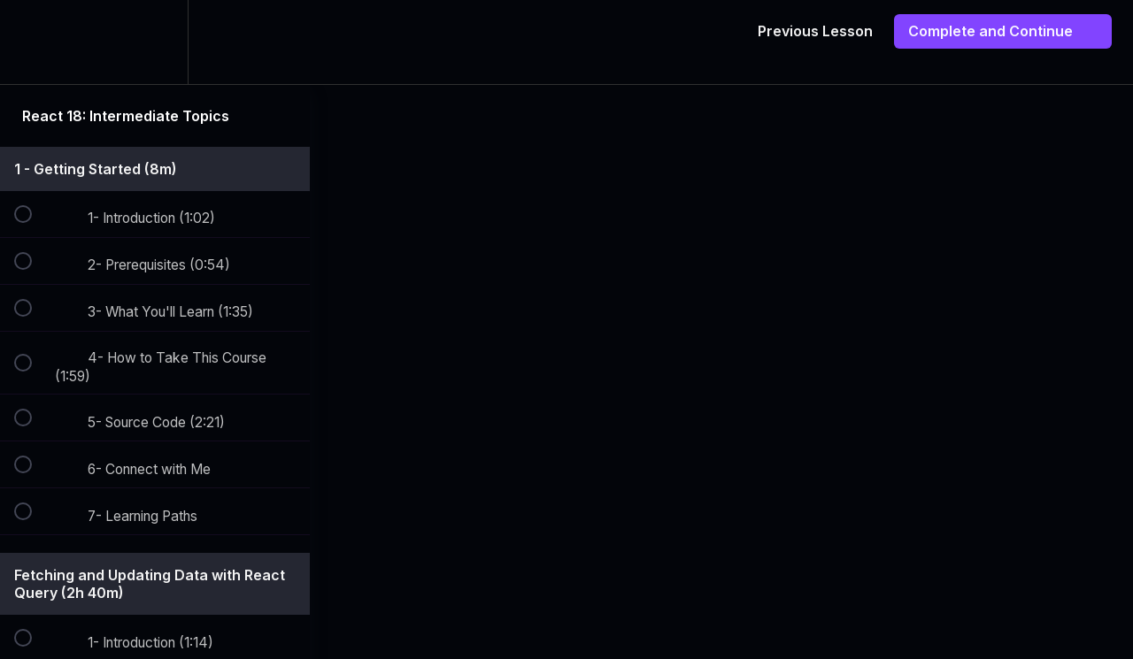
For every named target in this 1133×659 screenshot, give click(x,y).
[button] (33, 42)
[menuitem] (155, 42)
